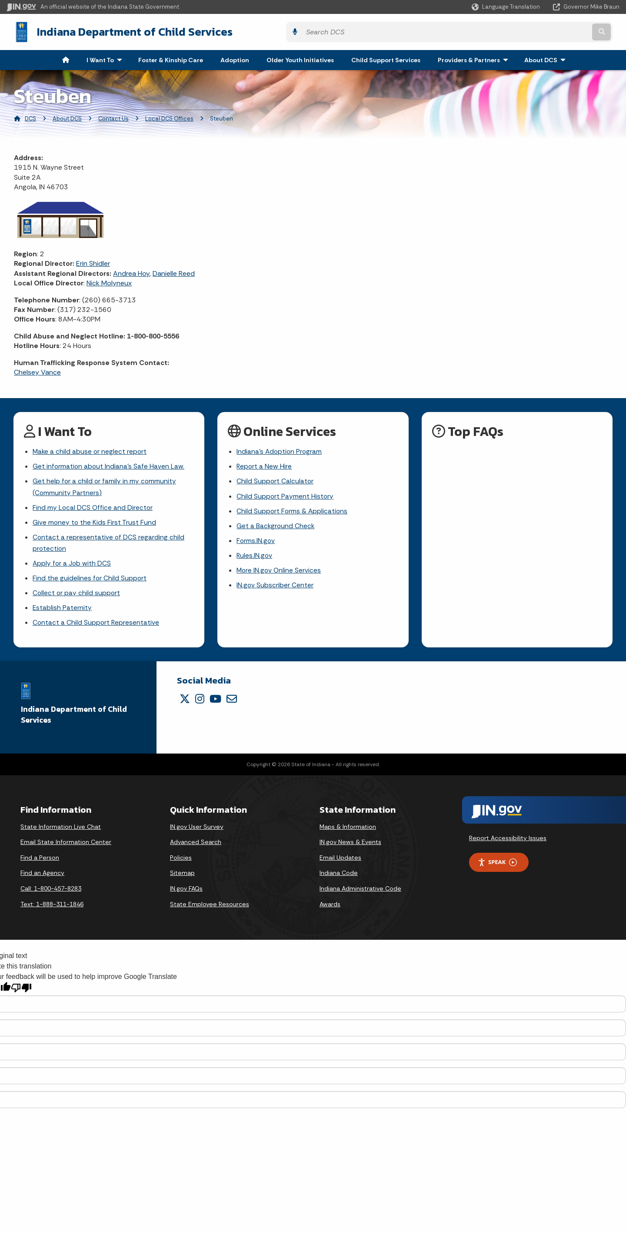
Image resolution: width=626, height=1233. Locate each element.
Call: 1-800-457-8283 (50, 893)
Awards (330, 908)
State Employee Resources (209, 908)
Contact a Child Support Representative (96, 627)
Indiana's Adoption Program (279, 450)
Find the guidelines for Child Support (90, 581)
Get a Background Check (276, 527)
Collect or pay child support (77, 596)
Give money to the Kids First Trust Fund (95, 523)
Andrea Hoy (131, 271)
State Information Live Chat (60, 831)
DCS (30, 117)
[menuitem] (65, 58)
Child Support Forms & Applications (292, 511)
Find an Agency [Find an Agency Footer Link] (42, 877)
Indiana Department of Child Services (126, 31)
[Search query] (544, 31)
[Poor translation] (21, 992)
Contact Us (113, 117)
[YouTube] (215, 703)
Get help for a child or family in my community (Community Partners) (105, 486)
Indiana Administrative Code (360, 893)
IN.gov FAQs (186, 893)
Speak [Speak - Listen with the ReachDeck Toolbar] (497, 867)
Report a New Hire (264, 465)
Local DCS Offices (169, 117)
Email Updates (340, 862)
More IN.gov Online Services (279, 572)
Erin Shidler (93, 262)
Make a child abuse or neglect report (90, 450)
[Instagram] (199, 703)
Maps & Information (348, 831)
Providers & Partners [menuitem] (475, 58)
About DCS (67, 117)
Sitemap (182, 877)
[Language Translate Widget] (506, 7)
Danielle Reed (174, 271)
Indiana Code (339, 877)
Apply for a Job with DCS (72, 565)
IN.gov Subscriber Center (275, 588)
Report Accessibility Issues (507, 842)
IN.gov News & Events (350, 847)
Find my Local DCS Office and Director (93, 508)
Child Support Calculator (275, 481)
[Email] (231, 703)
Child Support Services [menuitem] (385, 58)
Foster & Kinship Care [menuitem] (170, 58)
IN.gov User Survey (196, 831)
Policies (181, 862)
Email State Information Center (65, 847)
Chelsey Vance (37, 370)
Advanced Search (195, 847)
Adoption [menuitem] (234, 58)
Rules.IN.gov (254, 557)
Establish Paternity (62, 611)
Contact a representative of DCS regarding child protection (109, 544)
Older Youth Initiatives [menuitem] (300, 58)
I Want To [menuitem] (106, 58)
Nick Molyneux (109, 281)
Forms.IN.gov (256, 542)
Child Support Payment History (285, 496)
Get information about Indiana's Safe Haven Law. (109, 465)
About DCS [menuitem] (546, 58)
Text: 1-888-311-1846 (51, 908)
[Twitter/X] (185, 703)
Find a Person (39, 862)
